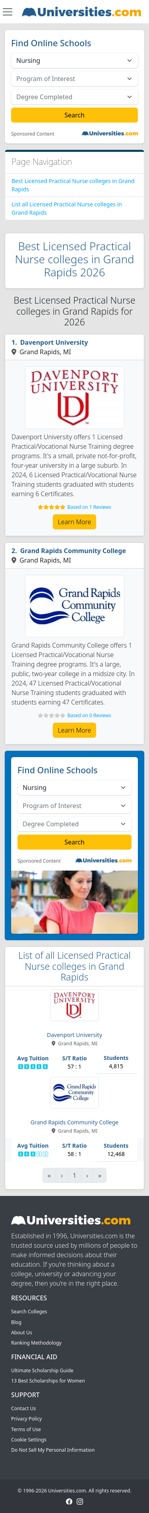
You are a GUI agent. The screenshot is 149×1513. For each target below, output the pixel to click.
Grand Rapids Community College (73, 550)
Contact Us (23, 1408)
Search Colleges (29, 1311)
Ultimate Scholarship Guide (42, 1370)
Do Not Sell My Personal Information (53, 1450)
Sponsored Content (32, 134)
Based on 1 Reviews (89, 507)
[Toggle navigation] (8, 12)
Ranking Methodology (36, 1342)
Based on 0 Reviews (89, 715)
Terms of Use (26, 1429)
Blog (16, 1322)
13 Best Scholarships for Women (48, 1380)
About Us (21, 1332)
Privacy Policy (26, 1418)
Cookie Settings (28, 1439)
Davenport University (54, 342)
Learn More (74, 522)
